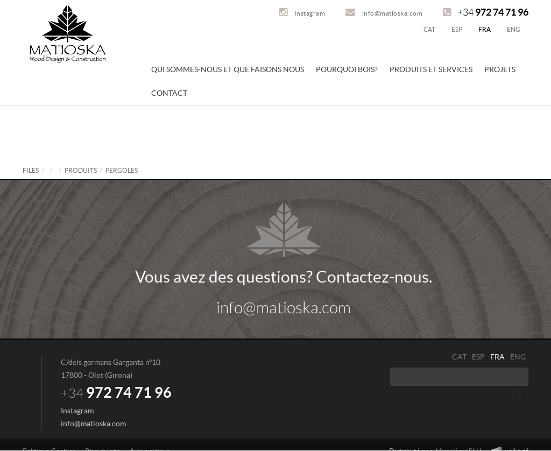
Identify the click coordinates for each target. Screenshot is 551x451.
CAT (429, 29)
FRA (484, 29)
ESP (456, 29)
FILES (31, 170)
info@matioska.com (383, 13)
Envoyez (517, 394)
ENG (513, 29)
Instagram (302, 13)
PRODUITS (81, 170)
